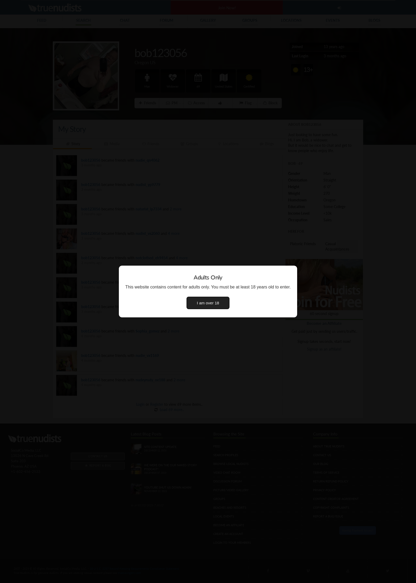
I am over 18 (208, 303)
